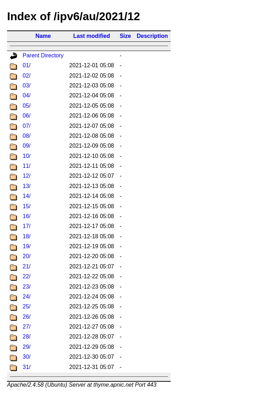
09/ (26, 146)
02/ (26, 76)
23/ (26, 287)
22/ (26, 276)
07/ (26, 126)
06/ (26, 116)
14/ (26, 196)
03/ (26, 86)
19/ (26, 246)
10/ (26, 156)
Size (125, 36)
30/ (26, 357)
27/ (26, 327)
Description (152, 36)
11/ (26, 166)
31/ (26, 367)
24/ (26, 297)
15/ (26, 206)
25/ (26, 306)
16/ (26, 216)
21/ (26, 266)
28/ (26, 337)
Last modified (91, 36)
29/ (26, 347)
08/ (26, 136)
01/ (26, 65)
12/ (26, 176)
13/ (26, 186)
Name (43, 36)
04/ (26, 95)
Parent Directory (43, 55)
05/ (26, 106)
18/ (26, 236)
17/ (26, 226)
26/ (26, 317)
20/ (26, 256)
